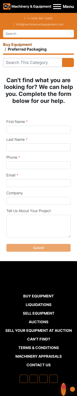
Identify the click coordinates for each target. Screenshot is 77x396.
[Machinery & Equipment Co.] (38, 285)
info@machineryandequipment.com (39, 24)
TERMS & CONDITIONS (38, 348)
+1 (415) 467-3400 (40, 18)
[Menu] (57, 6)
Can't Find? (38, 339)
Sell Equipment (38, 313)
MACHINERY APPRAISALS (38, 356)
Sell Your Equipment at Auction (38, 330)
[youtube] (53, 379)
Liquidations (39, 305)
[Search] (36, 34)
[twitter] (43, 379)
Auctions (38, 322)
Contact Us (38, 365)
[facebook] (24, 379)
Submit (38, 248)
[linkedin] (34, 379)
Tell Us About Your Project (28, 211)
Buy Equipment (38, 296)
